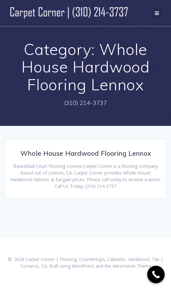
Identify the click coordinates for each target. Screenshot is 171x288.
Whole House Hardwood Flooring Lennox (85, 153)
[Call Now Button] (156, 274)
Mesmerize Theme (132, 266)
